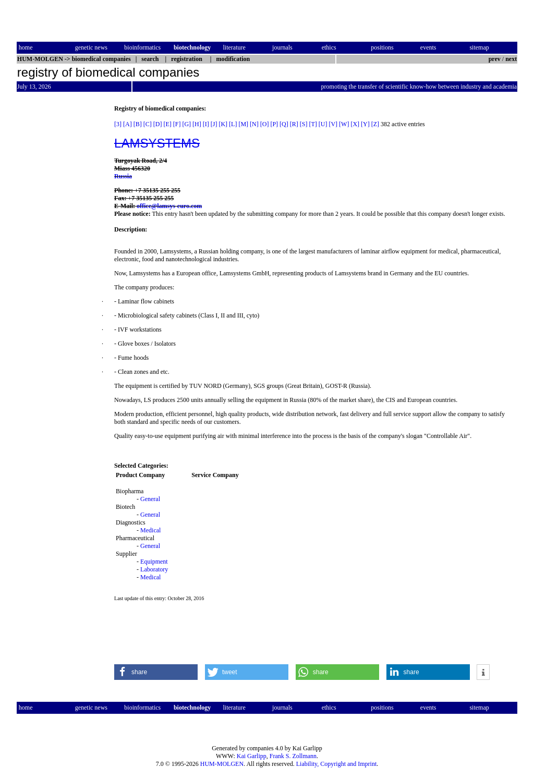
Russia (123, 176)
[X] (354, 124)
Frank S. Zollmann (293, 756)
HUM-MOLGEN (222, 763)
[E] (167, 124)
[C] (147, 124)
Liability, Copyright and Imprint (336, 763)
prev (495, 59)
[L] (233, 124)
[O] (264, 124)
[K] (223, 124)
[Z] (375, 124)
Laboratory (154, 569)
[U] (323, 124)
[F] (177, 124)
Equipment (154, 561)
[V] (333, 124)
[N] (254, 124)
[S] (304, 124)
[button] (156, 672)
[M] (243, 124)
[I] (206, 124)
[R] (294, 124)
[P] (274, 124)
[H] (196, 124)
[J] (214, 124)
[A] (127, 124)
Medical (150, 530)
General (150, 499)
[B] (138, 124)
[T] (313, 124)
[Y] (365, 124)
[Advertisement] (60, 261)
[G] (186, 124)
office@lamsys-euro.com (169, 206)
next (511, 59)
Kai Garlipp (251, 756)
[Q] (284, 124)
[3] (118, 124)
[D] (157, 124)
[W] (344, 124)
